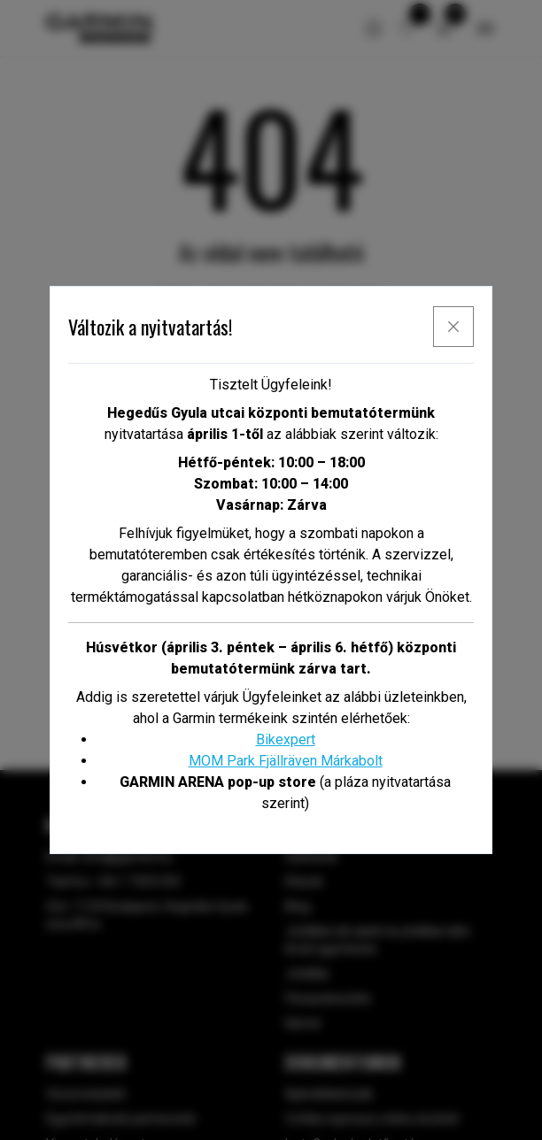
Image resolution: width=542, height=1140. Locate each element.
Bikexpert (285, 739)
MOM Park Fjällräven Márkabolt (286, 760)
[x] (453, 326)
